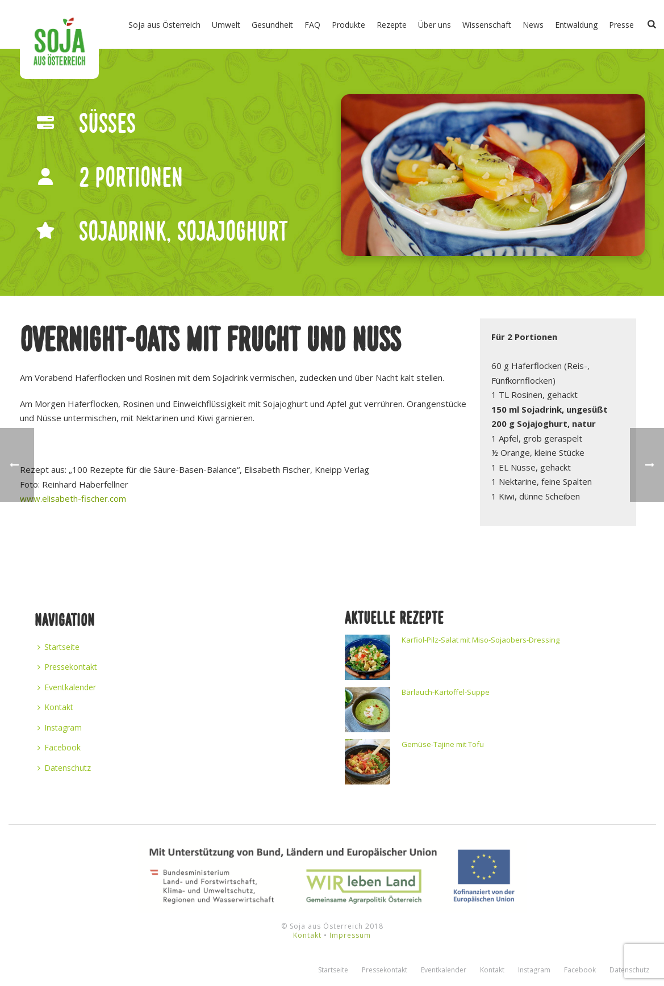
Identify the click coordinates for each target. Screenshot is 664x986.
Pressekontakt (67, 666)
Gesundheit (272, 24)
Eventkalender (66, 687)
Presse (621, 24)
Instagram (59, 727)
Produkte (348, 24)
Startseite (58, 646)
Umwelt (226, 24)
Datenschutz (64, 767)
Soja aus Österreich (164, 24)
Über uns (434, 24)
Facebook (59, 747)
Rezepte (392, 24)
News (533, 24)
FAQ (312, 24)
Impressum (350, 935)
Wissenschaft (486, 24)
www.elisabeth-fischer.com (73, 498)
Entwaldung (576, 24)
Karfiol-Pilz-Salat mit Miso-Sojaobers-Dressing (480, 640)
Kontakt (55, 707)
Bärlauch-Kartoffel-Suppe (446, 692)
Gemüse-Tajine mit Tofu (443, 744)
